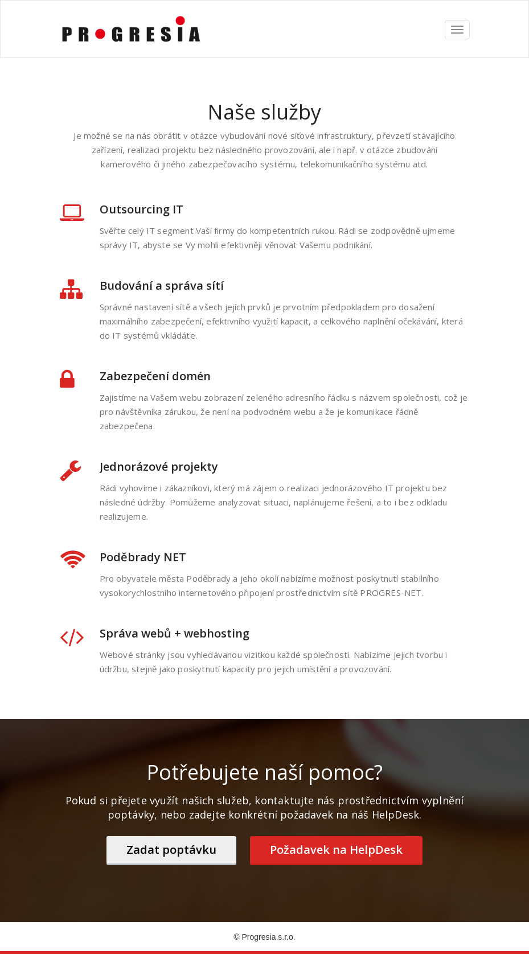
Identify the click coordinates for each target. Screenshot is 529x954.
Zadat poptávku (171, 849)
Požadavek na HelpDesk (336, 849)
